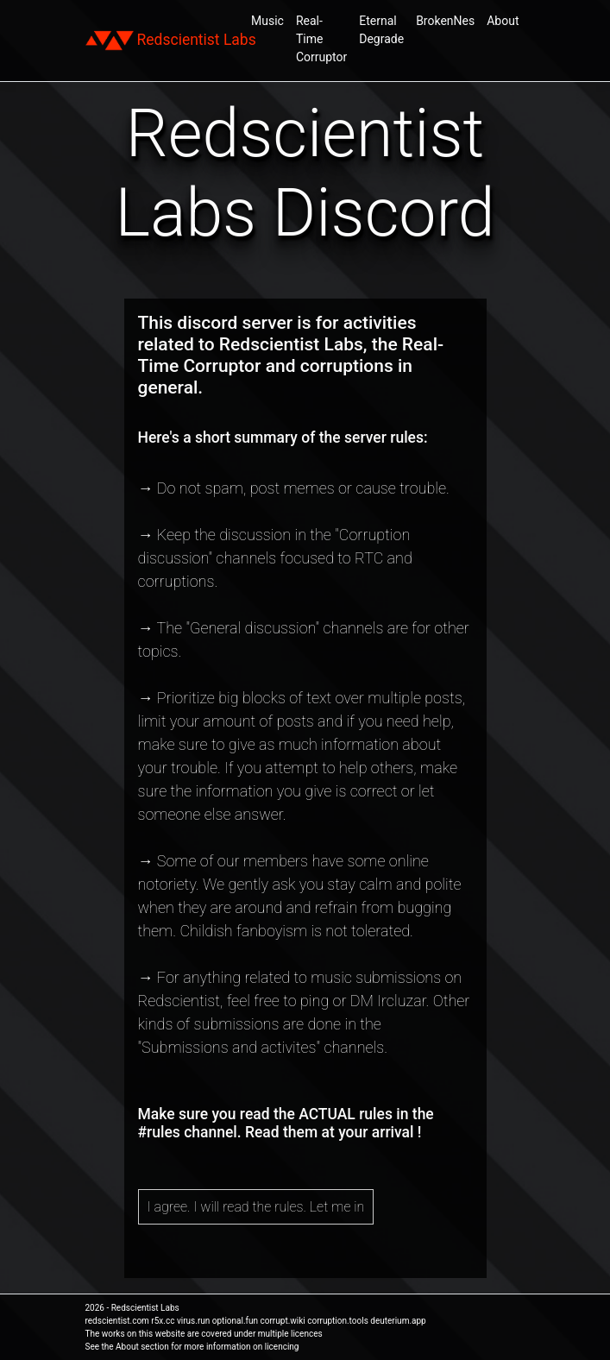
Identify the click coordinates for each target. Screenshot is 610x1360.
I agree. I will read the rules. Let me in (256, 1207)
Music (267, 21)
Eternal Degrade (381, 30)
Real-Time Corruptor (321, 39)
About (503, 21)
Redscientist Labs (170, 40)
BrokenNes (445, 21)
